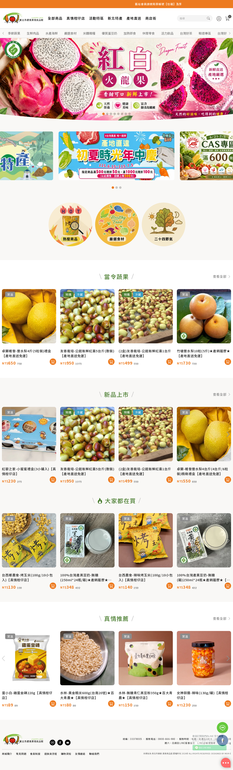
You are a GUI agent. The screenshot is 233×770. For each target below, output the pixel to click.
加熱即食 (130, 33)
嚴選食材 (70, 33)
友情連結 (80, 753)
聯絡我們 (94, 753)
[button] (230, 33)
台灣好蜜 (223, 33)
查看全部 (222, 292)
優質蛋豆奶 (109, 33)
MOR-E (228, 753)
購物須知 (66, 753)
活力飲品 (167, 33)
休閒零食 (148, 33)
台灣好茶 (186, 33)
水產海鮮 (51, 33)
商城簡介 (7, 753)
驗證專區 (205, 33)
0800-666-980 (166, 739)
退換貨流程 (50, 753)
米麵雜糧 (89, 33)
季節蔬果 (14, 33)
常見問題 (21, 753)
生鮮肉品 (33, 33)
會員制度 (35, 753)
